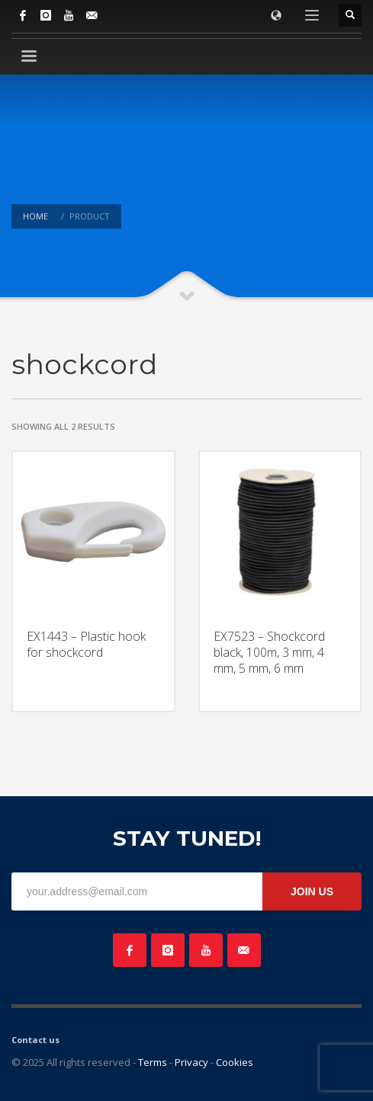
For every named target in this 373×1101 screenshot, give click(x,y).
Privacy (191, 1062)
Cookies (234, 1062)
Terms (152, 1062)
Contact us (35, 1039)
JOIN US (312, 891)
